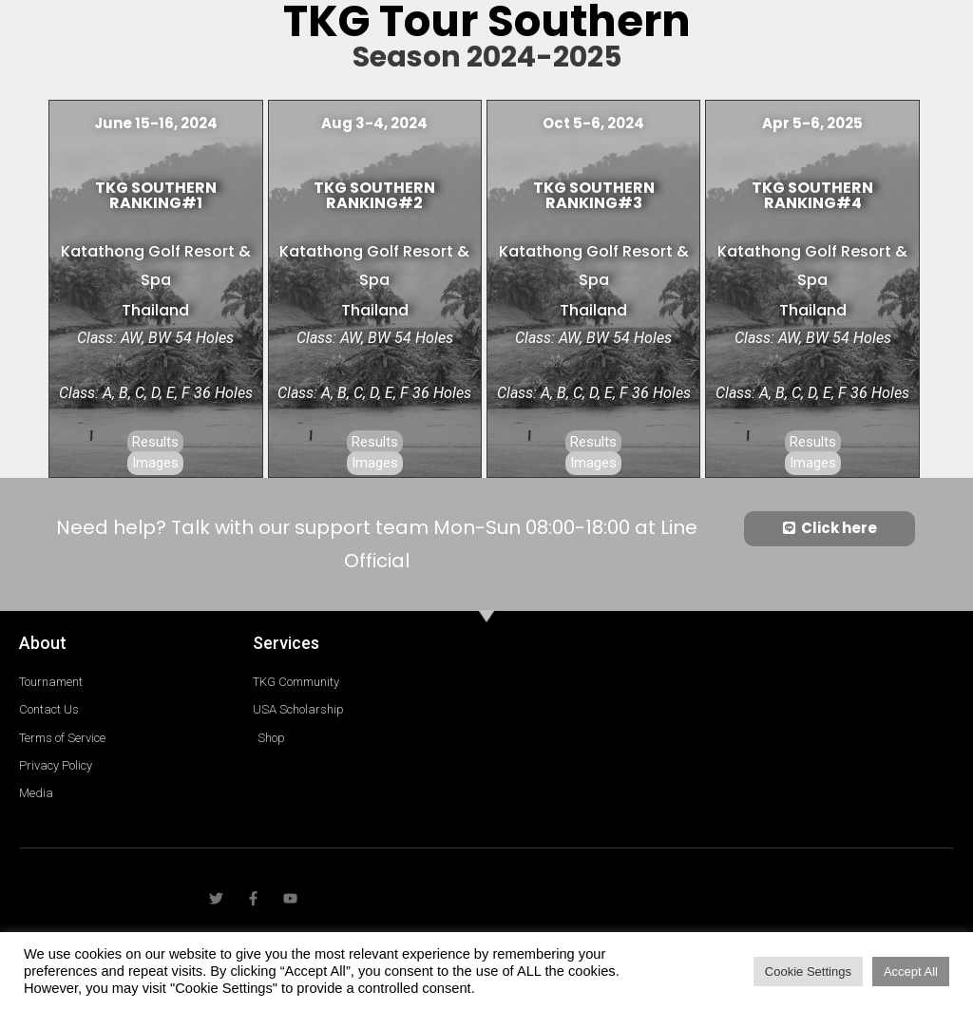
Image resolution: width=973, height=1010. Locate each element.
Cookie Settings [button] (808, 971)
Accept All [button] (911, 971)
